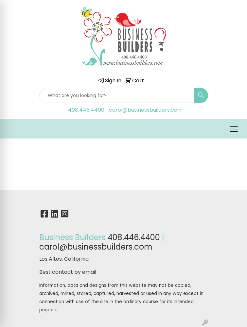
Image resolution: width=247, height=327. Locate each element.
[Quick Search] (116, 95)
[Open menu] (233, 129)
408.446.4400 (86, 110)
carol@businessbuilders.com (146, 110)
